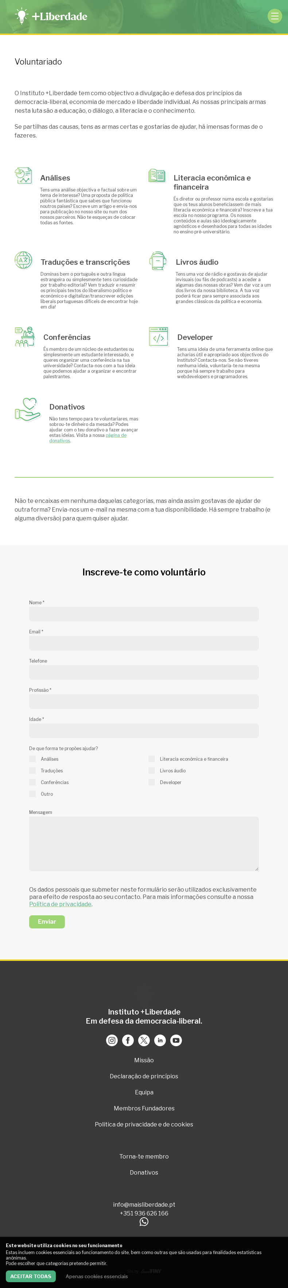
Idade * (36, 719)
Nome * (36, 602)
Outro (47, 794)
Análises (49, 759)
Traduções (52, 770)
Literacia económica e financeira (194, 759)
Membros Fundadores (144, 1108)
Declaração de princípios (144, 1076)
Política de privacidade (60, 904)
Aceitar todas (30, 1276)
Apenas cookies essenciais (97, 1276)
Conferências (55, 782)
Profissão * (40, 690)
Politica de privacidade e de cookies (144, 1124)
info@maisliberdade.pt (144, 1204)
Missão (144, 1060)
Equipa (144, 1092)
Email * (36, 632)
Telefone (38, 661)
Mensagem (40, 812)
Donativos (144, 1172)
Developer (171, 782)
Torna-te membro (144, 1156)
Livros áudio (173, 770)
